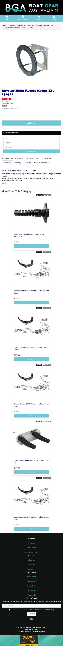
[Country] (31, 143)
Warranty (18, 163)
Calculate (31, 151)
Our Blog (31, 564)
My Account (31, 543)
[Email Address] (31, 606)
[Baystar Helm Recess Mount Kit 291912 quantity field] (31, 117)
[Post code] (31, 147)
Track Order (31, 548)
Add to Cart (31, 123)
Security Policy (31, 590)
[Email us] (31, 618)
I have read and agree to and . (31, 610)
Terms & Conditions (34, 610)
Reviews (41, 163)
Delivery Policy (31, 595)
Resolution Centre (31, 552)
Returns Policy (31, 586)
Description (7, 163)
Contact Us (31, 569)
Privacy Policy (31, 581)
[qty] (31, 138)
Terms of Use (31, 577)
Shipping (28, 163)
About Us (31, 560)
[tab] (7, 162)
